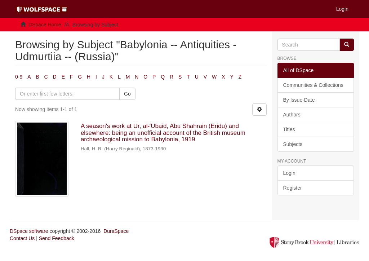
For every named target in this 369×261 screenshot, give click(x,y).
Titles (289, 129)
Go (127, 94)
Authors (292, 115)
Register (292, 188)
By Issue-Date (299, 100)
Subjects (293, 144)
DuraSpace (116, 231)
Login (289, 173)
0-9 (18, 77)
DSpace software (29, 231)
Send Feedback (56, 238)
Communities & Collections (313, 85)
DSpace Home (44, 24)
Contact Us (22, 238)
